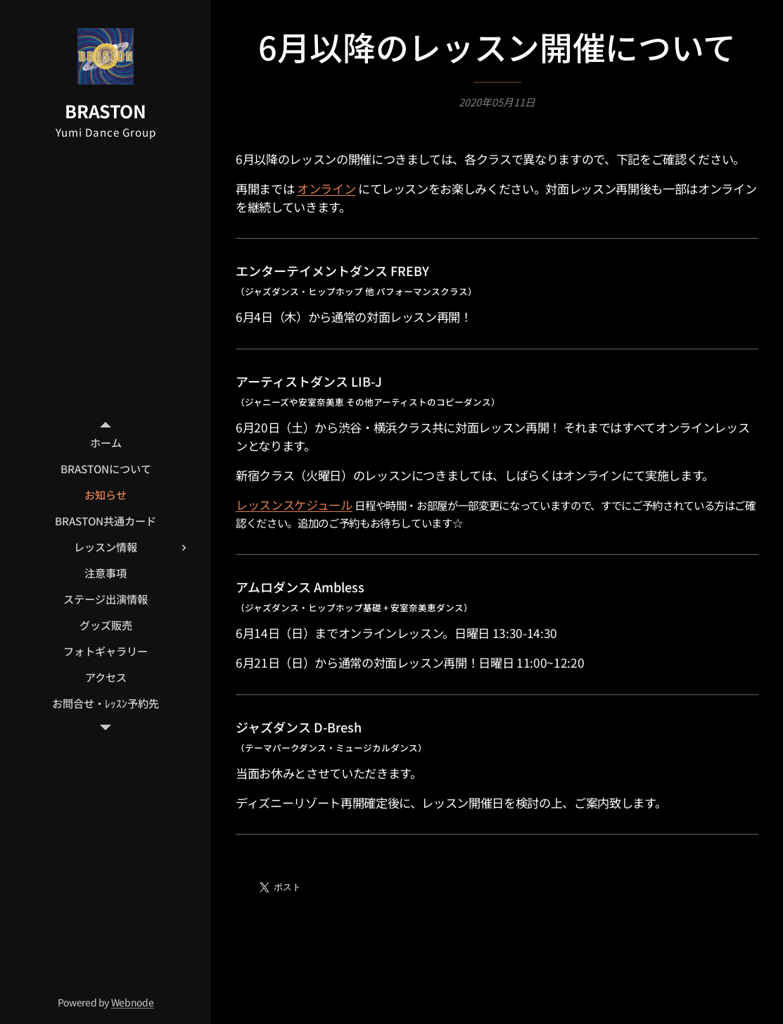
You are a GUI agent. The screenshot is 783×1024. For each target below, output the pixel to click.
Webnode (132, 1002)
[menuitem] (105, 443)
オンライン (326, 188)
